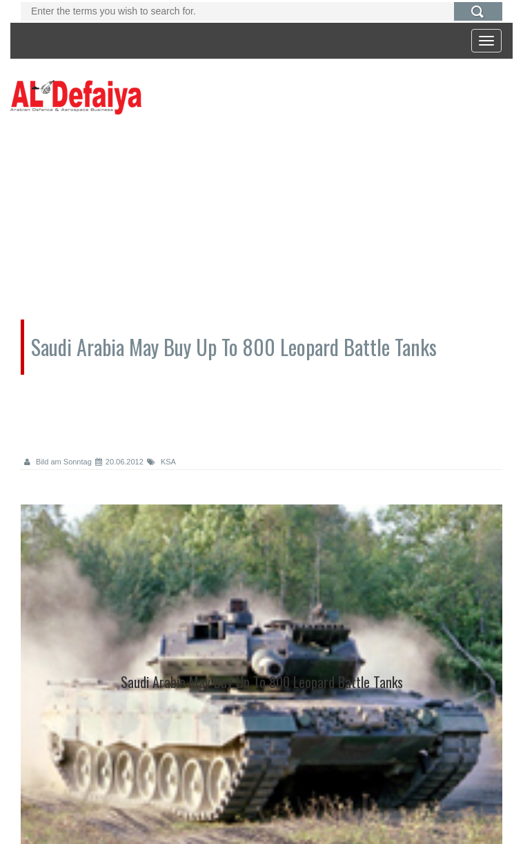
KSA (161, 462)
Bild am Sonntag (58, 462)
